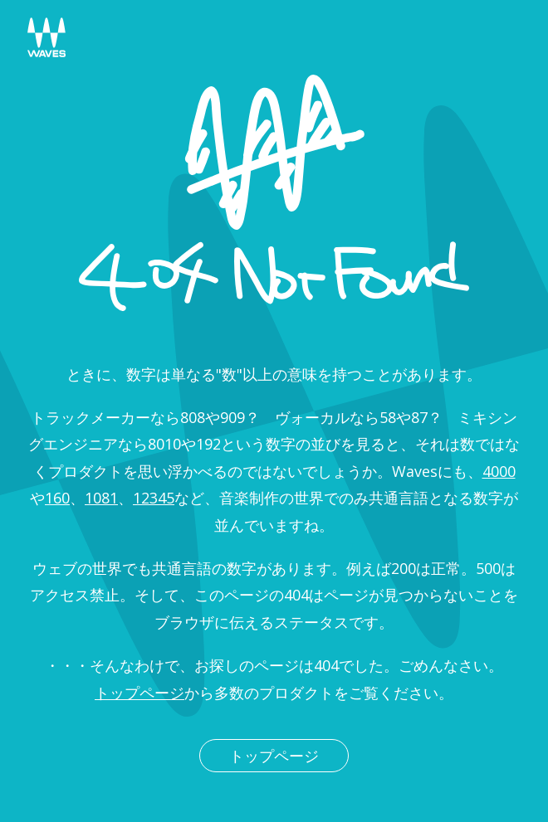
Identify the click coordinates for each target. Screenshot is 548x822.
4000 (499, 471)
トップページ (139, 693)
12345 (153, 498)
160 (57, 498)
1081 (101, 498)
